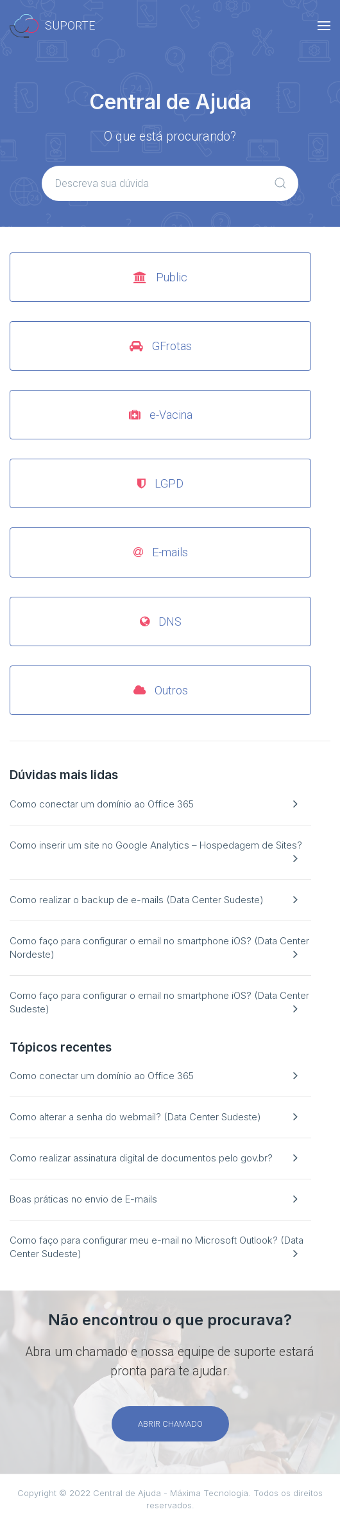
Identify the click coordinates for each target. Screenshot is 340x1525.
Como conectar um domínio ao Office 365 (102, 804)
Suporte (52, 26)
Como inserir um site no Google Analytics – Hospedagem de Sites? (156, 845)
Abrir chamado (170, 1424)
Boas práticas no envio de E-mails (83, 1199)
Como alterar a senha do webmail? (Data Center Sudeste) (135, 1117)
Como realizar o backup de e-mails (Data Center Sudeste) (137, 900)
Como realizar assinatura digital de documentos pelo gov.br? (141, 1158)
